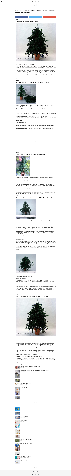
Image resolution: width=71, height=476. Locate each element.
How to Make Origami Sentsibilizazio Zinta (27, 407)
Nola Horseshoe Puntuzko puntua (26, 439)
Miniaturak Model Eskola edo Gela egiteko (27, 374)
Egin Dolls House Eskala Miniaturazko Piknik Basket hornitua (30, 366)
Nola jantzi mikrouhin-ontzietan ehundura (27, 460)
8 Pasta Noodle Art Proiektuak (25, 424)
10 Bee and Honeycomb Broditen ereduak (27, 430)
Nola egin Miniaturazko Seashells (25, 383)
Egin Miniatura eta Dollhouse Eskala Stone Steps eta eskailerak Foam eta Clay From (34, 370)
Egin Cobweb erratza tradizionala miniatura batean (28, 387)
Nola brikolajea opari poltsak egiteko (26, 456)
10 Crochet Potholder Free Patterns (26, 443)
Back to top (35, 471)
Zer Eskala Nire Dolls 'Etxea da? (25, 447)
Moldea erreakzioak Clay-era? (25, 416)
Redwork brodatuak (23, 420)
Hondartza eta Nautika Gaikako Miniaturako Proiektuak (29, 396)
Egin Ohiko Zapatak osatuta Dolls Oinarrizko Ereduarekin (29, 391)
